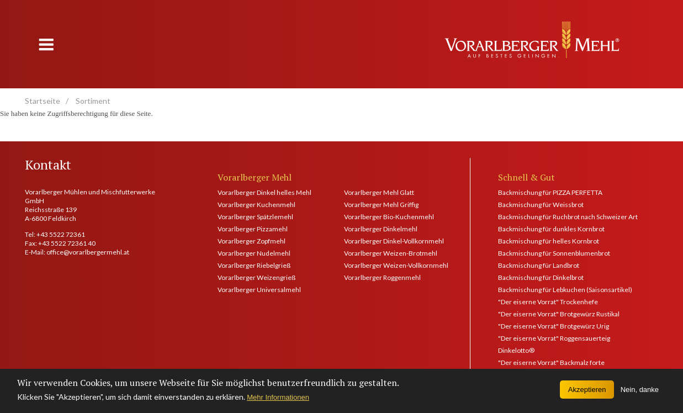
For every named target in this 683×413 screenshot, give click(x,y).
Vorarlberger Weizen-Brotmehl (390, 253)
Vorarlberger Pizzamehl (253, 229)
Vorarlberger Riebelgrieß (254, 265)
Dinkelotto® (516, 350)
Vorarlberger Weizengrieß (256, 277)
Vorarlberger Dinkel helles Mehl (264, 192)
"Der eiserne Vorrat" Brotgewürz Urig (553, 326)
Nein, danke (640, 393)
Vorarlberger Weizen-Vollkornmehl (393, 265)
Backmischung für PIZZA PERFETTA (550, 192)
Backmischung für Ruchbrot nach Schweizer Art (568, 217)
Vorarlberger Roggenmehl (382, 277)
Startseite (42, 100)
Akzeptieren (587, 393)
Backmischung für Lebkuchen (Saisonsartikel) (565, 289)
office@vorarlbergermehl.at (87, 252)
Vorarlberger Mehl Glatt (379, 192)
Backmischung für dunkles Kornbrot (551, 229)
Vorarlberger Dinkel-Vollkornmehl (393, 241)
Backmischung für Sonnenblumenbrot (554, 253)
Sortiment (93, 100)
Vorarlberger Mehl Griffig (381, 204)
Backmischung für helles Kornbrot (548, 241)
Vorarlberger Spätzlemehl (255, 217)
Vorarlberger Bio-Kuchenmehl (389, 217)
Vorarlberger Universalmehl (259, 289)
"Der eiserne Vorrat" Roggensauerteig (554, 338)
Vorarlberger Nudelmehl (254, 253)
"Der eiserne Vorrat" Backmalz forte (551, 362)
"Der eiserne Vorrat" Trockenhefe (548, 302)
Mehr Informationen (278, 400)
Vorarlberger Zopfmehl (251, 241)
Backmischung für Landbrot (538, 265)
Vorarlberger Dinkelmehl (380, 229)
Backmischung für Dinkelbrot (541, 277)
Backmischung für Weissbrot (541, 204)
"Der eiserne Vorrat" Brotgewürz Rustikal (559, 314)
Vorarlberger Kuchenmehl (256, 204)
